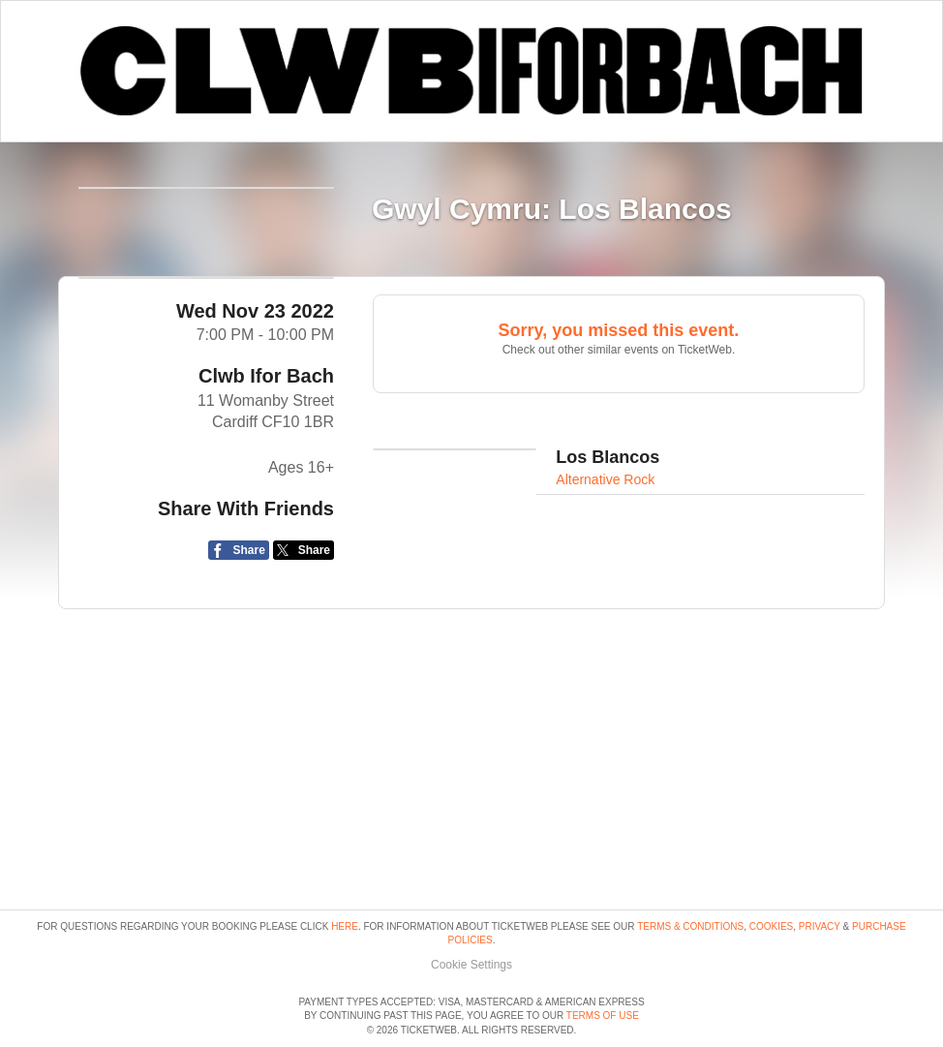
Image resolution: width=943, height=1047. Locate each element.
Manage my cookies (472, 909)
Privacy (819, 871)
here (344, 871)
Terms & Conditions (690, 871)
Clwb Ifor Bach (266, 454)
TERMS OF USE (602, 1016)
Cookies (771, 871)
